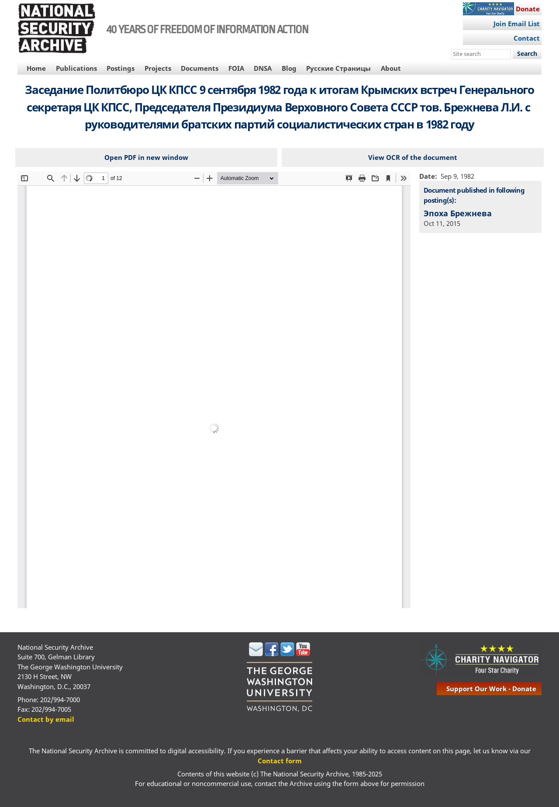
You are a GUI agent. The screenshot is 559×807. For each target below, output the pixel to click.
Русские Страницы (338, 68)
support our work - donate (491, 688)
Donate (528, 8)
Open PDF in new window (146, 157)
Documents (199, 68)
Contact (527, 38)
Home (36, 68)
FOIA (236, 68)
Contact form (280, 760)
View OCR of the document (412, 157)
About (391, 68)
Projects (158, 68)
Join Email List (516, 23)
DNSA (263, 68)
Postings (121, 68)
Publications (76, 68)
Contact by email (45, 719)
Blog (289, 68)
